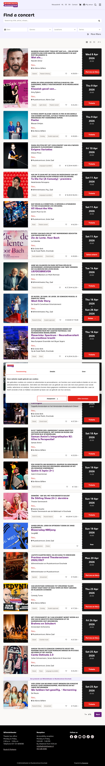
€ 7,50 (75, 487)
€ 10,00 (74, 577)
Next (98, 714)
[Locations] (65, 30)
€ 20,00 (74, 136)
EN (69, 4)
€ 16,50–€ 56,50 (71, 195)
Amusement (43, 577)
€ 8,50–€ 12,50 (72, 516)
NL (62, 4)
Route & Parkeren (9, 749)
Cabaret (34, 73)
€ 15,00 (74, 706)
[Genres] (40, 30)
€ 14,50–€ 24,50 (71, 356)
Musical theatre (48, 516)
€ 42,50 (74, 224)
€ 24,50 (74, 105)
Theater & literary (45, 73)
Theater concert (54, 105)
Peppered (85, 763)
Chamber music (43, 639)
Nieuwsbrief (56, 4)
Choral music (49, 256)
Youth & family (36, 486)
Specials (34, 577)
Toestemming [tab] (21, 371)
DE (66, 4)
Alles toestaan (83, 398)
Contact (75, 4)
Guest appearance (37, 256)
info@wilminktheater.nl (45, 746)
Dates (92, 318)
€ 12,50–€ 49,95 (71, 166)
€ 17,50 (74, 608)
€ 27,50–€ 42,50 (71, 287)
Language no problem (45, 165)
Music (33, 224)
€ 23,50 (74, 455)
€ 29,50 (74, 73)
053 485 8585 (42, 749)
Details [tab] (52, 371)
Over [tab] (84, 371)
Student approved (53, 136)
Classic (34, 105)
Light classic (42, 105)
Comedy (42, 136)
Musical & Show (36, 320)
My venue (88, 5)
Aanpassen (52, 398)
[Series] (90, 30)
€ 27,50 (74, 421)
